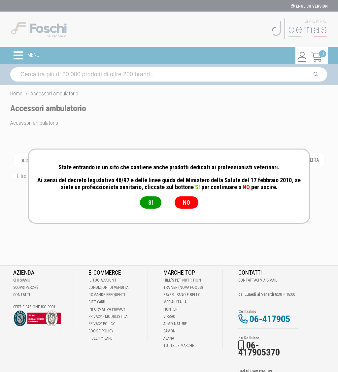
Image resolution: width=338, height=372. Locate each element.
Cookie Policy (101, 331)
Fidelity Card (100, 338)
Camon (169, 331)
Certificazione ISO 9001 (34, 307)
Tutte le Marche (178, 345)
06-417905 (270, 319)
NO (186, 202)
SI (150, 202)
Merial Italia (174, 302)
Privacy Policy (101, 323)
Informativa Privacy (106, 309)
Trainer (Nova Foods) (183, 287)
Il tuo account (102, 280)
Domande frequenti (106, 294)
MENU (27, 55)
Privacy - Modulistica (107, 316)
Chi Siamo (21, 280)
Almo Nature (175, 323)
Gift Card (96, 302)
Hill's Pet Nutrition (182, 280)
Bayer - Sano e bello (182, 294)
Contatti (21, 294)
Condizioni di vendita (108, 287)
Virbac (169, 316)
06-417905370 (259, 349)
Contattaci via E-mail (257, 280)
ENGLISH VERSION (309, 6)
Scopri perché (25, 287)
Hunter (170, 309)
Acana (168, 338)
